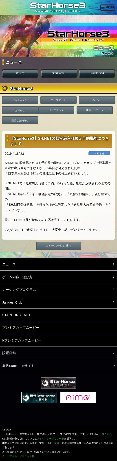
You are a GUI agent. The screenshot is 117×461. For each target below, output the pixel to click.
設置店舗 (9, 353)
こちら (108, 434)
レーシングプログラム (19, 289)
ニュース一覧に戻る (58, 245)
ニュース (9, 264)
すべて (20, 73)
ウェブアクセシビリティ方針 (18, 456)
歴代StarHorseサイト (18, 366)
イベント (97, 100)
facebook (58, 416)
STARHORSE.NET (16, 315)
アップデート (58, 100)
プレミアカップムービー (20, 327)
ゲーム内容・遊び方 (17, 277)
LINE (73, 416)
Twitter (44, 416)
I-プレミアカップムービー (21, 340)
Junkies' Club (12, 302)
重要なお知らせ (20, 120)
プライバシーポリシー (49, 438)
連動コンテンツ (94, 110)
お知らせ (20, 110)
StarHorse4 (97, 73)
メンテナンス (56, 110)
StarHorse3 (59, 73)
